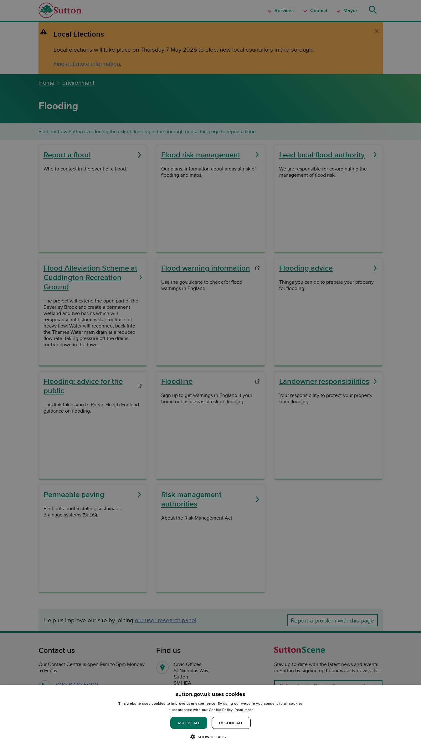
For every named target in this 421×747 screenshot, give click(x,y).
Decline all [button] (231, 722)
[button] (210, 736)
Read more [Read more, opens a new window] (244, 709)
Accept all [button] (188, 722)
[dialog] (210, 716)
